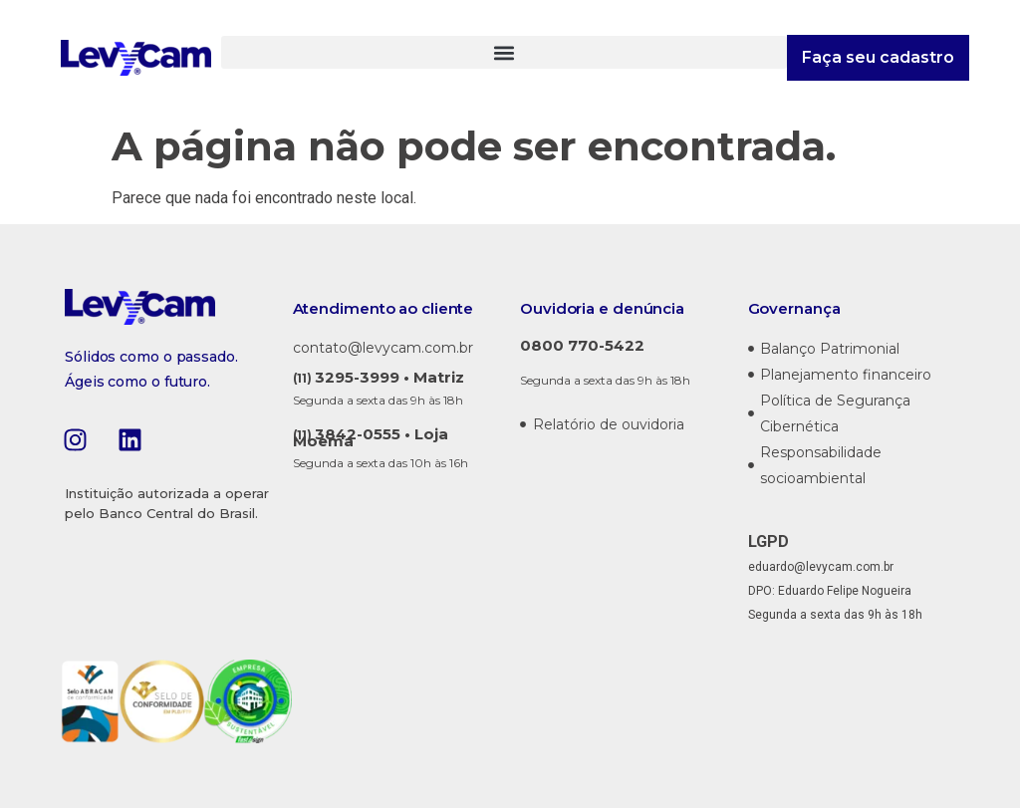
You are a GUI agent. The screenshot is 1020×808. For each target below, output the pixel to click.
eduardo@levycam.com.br (820, 567)
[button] (504, 52)
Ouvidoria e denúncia (602, 308)
